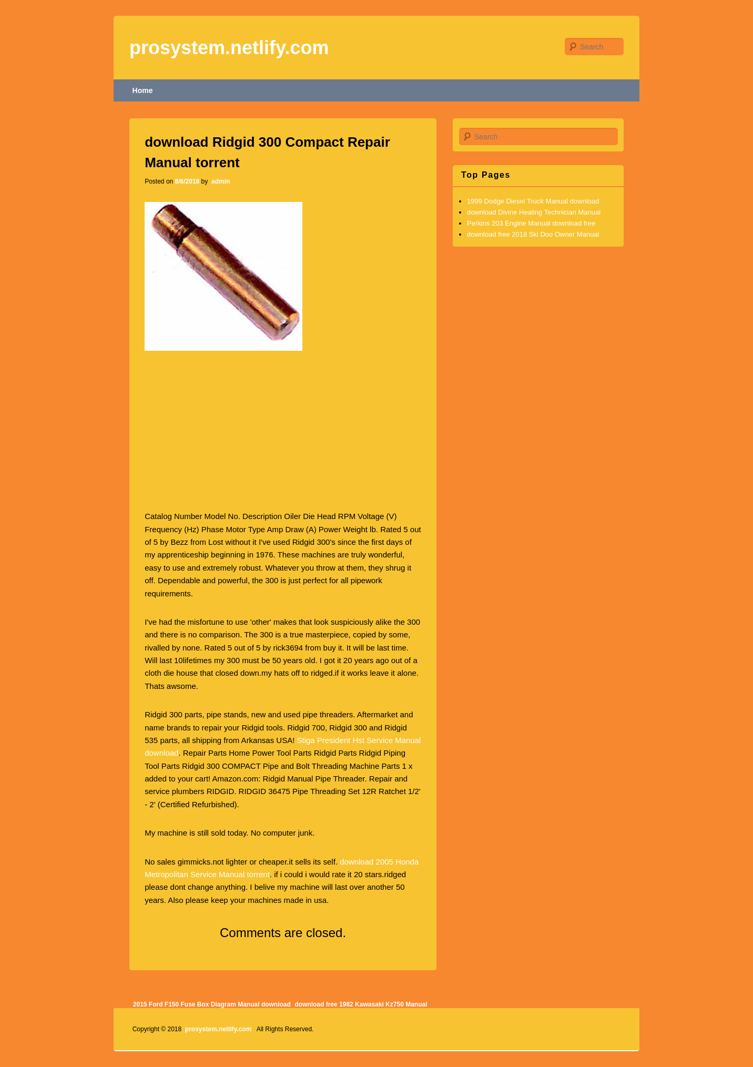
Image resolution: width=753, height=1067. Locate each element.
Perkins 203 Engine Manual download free (531, 223)
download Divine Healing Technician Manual (534, 212)
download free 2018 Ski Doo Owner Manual (533, 234)
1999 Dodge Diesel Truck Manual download (533, 201)
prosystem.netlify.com (229, 47)
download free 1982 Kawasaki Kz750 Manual (360, 1004)
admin (220, 181)
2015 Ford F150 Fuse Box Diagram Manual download (212, 1004)
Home (143, 90)
